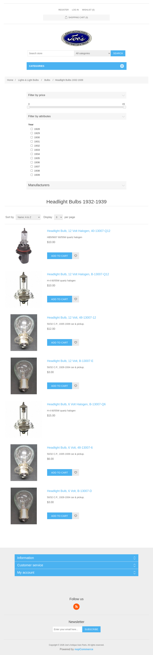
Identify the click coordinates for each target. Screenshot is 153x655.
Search (118, 53)
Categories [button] (36, 66)
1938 (37, 170)
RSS (76, 606)
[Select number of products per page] (58, 217)
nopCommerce (84, 649)
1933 (37, 149)
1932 (37, 145)
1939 (37, 174)
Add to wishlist (75, 255)
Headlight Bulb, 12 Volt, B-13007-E (70, 361)
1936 (37, 162)
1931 (37, 141)
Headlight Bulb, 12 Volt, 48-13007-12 (71, 317)
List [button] (146, 217)
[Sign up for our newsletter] (67, 629)
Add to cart (59, 255)
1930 (37, 137)
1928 (37, 129)
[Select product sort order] (28, 217)
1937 (37, 166)
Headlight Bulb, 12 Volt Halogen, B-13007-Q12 (78, 274)
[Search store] (51, 53)
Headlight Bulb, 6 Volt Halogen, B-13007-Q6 (76, 404)
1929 (37, 133)
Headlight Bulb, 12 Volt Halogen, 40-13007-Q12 (78, 231)
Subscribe (91, 629)
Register (63, 10)
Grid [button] (140, 217)
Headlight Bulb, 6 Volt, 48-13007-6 (70, 447)
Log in (75, 10)
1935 (37, 158)
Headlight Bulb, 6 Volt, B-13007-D (69, 491)
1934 (37, 154)
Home (10, 80)
